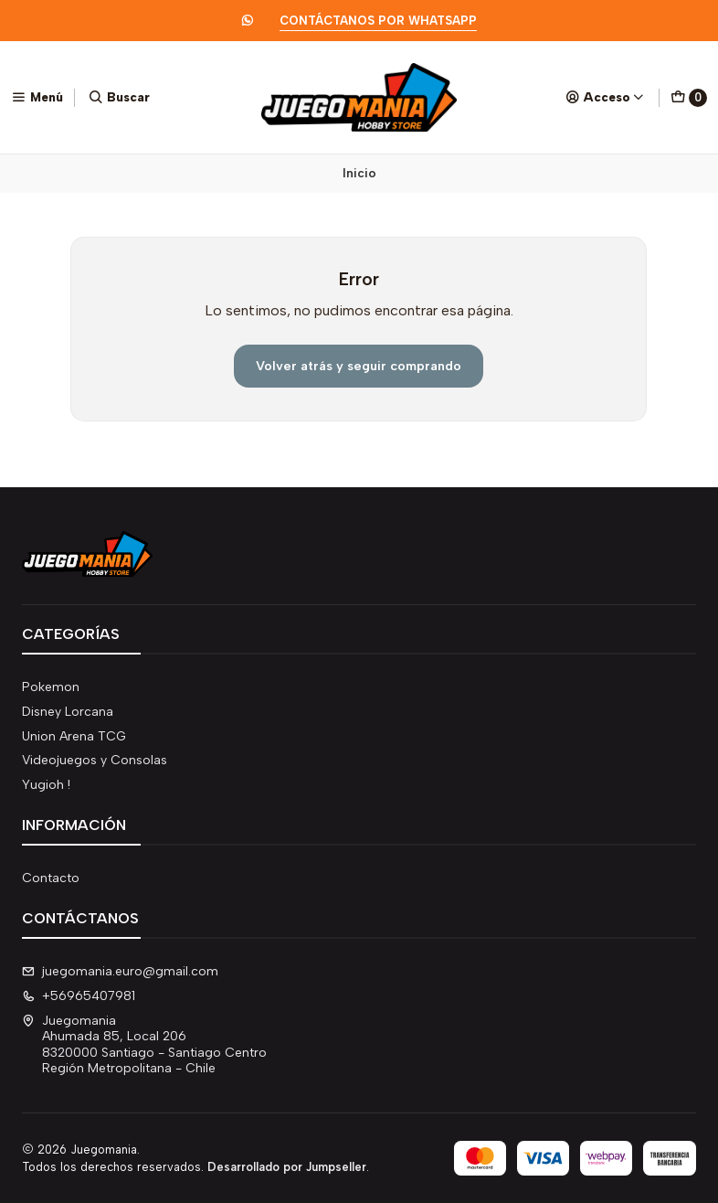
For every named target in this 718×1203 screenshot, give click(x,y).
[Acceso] (605, 97)
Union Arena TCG (74, 736)
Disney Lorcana (67, 711)
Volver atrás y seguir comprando (358, 365)
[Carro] (688, 98)
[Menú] (37, 97)
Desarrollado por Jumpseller (286, 1167)
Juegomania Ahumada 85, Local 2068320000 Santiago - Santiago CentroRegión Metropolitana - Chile (144, 1045)
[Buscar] (119, 97)
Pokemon (50, 687)
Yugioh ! (46, 785)
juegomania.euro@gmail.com (120, 971)
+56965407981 (78, 996)
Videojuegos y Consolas (94, 760)
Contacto (50, 878)
